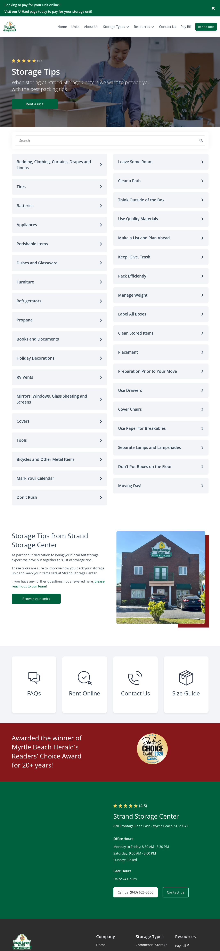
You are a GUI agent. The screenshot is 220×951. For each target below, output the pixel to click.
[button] (59, 165)
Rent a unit (206, 27)
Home (101, 945)
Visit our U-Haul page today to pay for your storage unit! (48, 11)
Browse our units (36, 599)
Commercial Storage (151, 945)
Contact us (175, 892)
